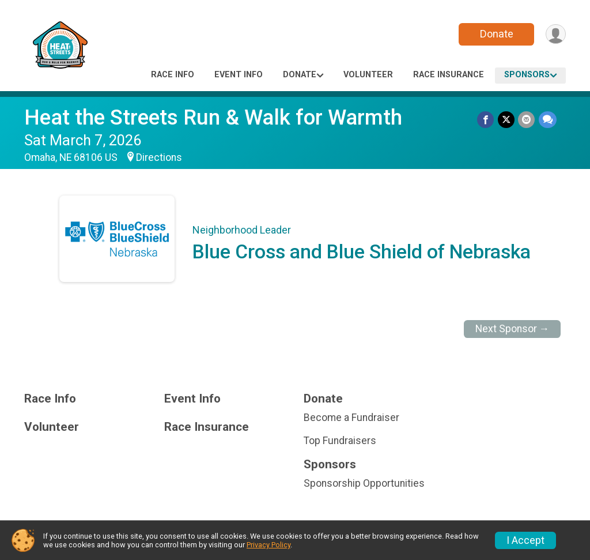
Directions (159, 157)
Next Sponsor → (512, 329)
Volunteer (368, 75)
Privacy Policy (268, 544)
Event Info (238, 75)
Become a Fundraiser (351, 417)
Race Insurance (448, 75)
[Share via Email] (527, 119)
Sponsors (527, 75)
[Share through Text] (548, 119)
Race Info (172, 75)
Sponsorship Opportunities (364, 483)
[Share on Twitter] (506, 119)
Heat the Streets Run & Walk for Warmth (213, 117)
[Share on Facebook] (486, 119)
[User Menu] (555, 34)
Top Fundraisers (340, 440)
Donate (495, 34)
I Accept (525, 540)
